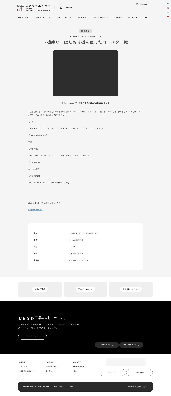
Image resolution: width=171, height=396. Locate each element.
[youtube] (168, 16)
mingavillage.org (35, 210)
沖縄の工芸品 (22, 17)
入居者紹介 (81, 17)
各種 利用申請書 (78, 367)
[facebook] (168, 3)
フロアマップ (112, 372)
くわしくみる (32, 336)
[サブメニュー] (146, 17)
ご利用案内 (50, 362)
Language (141, 4)
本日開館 (66, 7)
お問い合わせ (139, 372)
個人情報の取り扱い (42, 386)
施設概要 (22, 362)
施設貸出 (133, 17)
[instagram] (168, 8)
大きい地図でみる (131, 345)
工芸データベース (100, 17)
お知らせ (118, 17)
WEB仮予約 (77, 362)
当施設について (64, 17)
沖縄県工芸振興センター (27, 371)
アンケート (71, 386)
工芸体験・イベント (42, 17)
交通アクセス (107, 345)
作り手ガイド (50, 371)
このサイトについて (58, 386)
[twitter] (168, 12)
